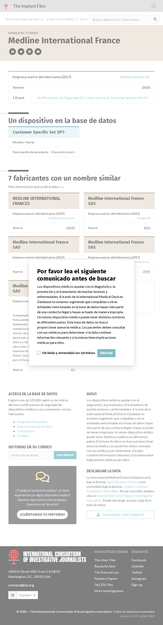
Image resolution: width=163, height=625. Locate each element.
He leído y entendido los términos (68, 353)
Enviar (106, 353)
